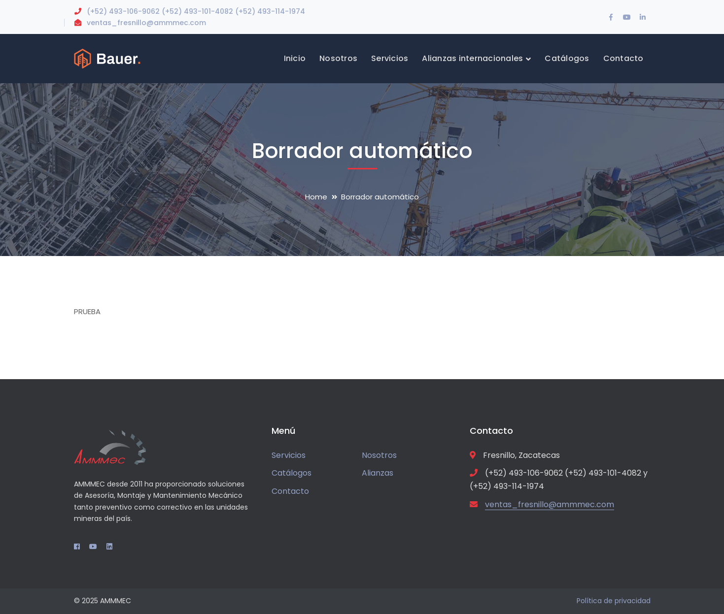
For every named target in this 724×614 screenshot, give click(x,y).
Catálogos (291, 473)
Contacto (290, 491)
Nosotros (379, 455)
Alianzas (377, 473)
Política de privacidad (614, 601)
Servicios (289, 455)
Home (316, 197)
